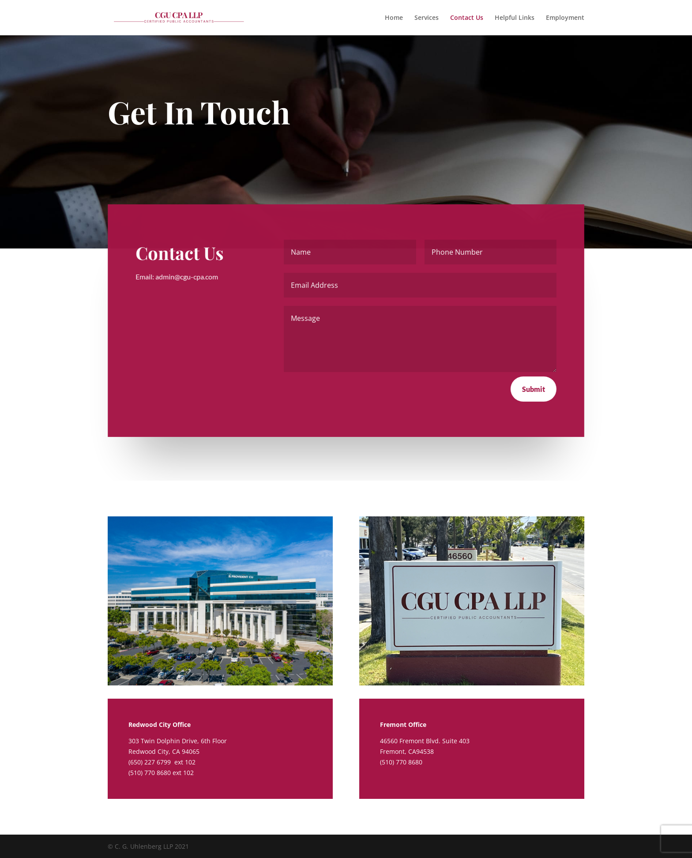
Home (394, 18)
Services (426, 18)
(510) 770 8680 (149, 772)
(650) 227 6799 (150, 762)
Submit (533, 388)
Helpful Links (514, 18)
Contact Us (466, 18)
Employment (565, 18)
